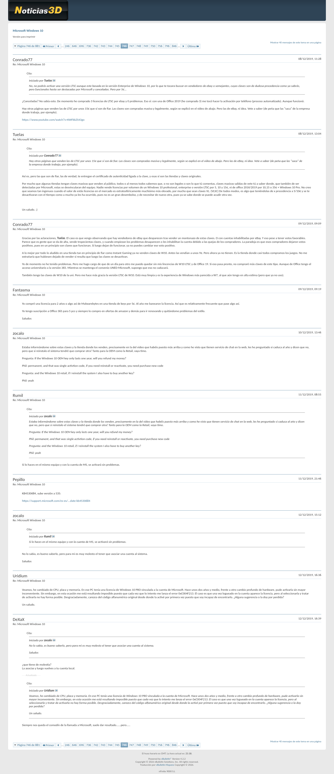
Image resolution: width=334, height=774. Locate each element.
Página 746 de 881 (28, 46)
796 (167, 46)
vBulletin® (166, 758)
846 (174, 46)
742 (95, 46)
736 (88, 46)
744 (110, 46)
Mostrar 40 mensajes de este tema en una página (295, 42)
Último (193, 46)
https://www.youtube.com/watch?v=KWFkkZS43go (53, 119)
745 (117, 46)
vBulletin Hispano (165, 764)
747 (131, 46)
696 (81, 46)
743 (103, 46)
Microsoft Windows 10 (28, 31)
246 (67, 46)
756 (160, 46)
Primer (48, 46)
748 (138, 46)
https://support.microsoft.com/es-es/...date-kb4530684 (56, 500)
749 (146, 46)
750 (153, 46)
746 (124, 46)
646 (74, 46)
